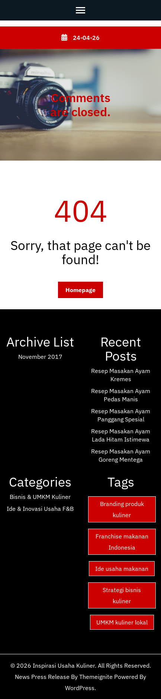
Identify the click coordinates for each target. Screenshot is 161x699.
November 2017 (40, 356)
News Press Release (42, 676)
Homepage (80, 290)
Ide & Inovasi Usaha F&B (40, 508)
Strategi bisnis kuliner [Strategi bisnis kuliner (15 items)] (122, 595)
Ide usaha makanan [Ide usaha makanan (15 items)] (121, 568)
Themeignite (96, 676)
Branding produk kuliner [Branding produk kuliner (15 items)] (122, 509)
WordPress (79, 688)
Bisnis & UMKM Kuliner (40, 496)
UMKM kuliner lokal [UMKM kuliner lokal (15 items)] (122, 622)
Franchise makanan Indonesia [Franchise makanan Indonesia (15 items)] (122, 541)
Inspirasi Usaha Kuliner (64, 665)
